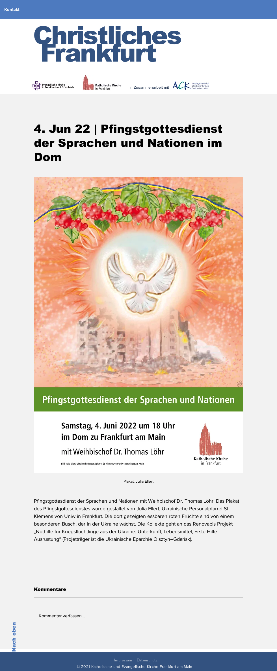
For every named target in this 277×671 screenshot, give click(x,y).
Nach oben (14, 637)
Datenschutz (147, 660)
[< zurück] (186, 91)
